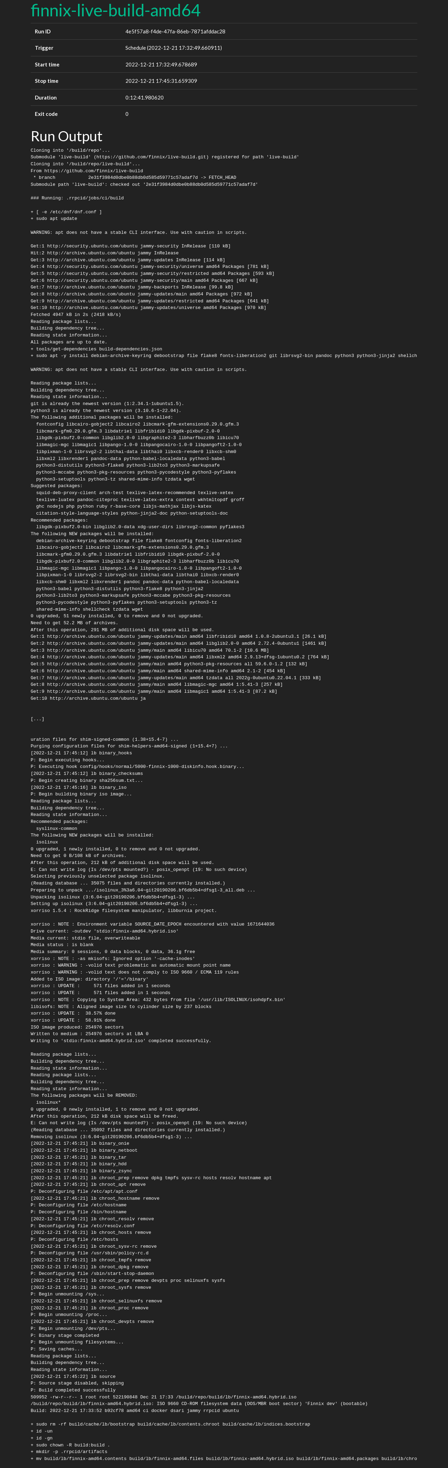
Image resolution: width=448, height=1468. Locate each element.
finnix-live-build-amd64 (116, 10)
